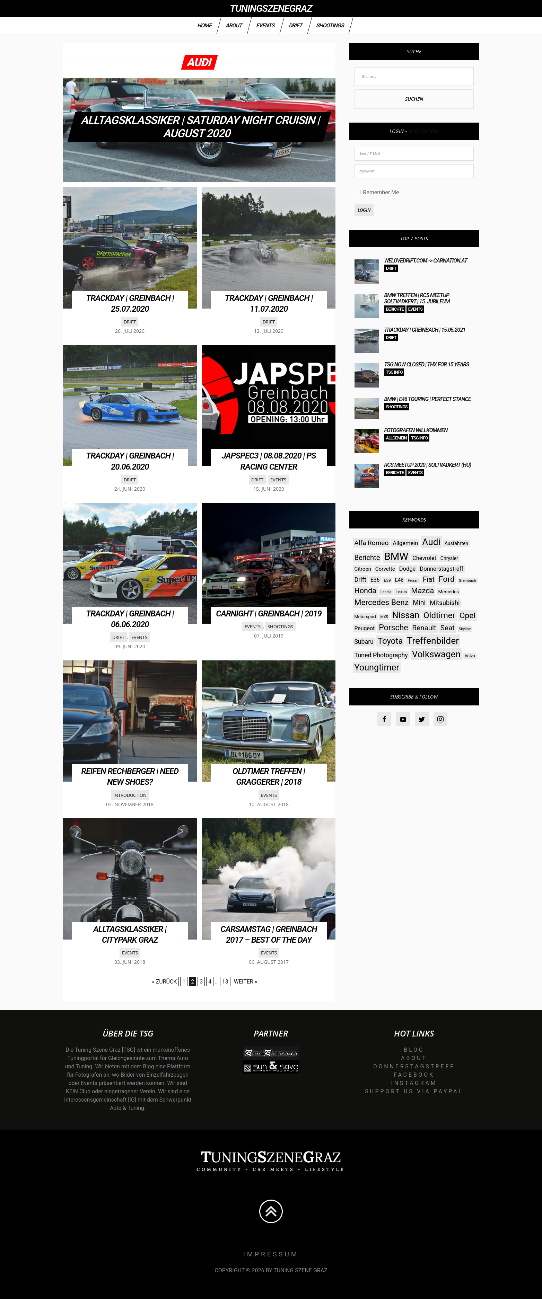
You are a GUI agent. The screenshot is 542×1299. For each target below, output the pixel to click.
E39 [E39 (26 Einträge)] (387, 580)
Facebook (414, 1074)
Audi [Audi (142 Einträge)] (431, 542)
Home (204, 25)
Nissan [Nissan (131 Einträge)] (405, 615)
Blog (414, 1050)
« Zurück (164, 981)
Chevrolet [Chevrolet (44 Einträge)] (424, 558)
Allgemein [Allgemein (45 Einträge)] (405, 543)
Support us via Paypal (414, 1091)
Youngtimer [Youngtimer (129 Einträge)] (376, 667)
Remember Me (377, 192)
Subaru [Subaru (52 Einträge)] (363, 641)
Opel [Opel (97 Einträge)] (467, 615)
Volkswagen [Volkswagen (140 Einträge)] (436, 654)
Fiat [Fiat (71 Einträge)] (429, 579)
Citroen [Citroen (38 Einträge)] (362, 569)
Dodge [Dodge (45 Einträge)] (407, 569)
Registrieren (423, 131)
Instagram (414, 1083)
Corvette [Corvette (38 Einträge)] (385, 569)
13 (225, 981)
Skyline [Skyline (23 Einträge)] (465, 629)
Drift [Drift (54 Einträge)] (360, 579)
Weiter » (245, 981)
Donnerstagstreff (414, 1066)
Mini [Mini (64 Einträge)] (419, 603)
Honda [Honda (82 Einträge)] (365, 590)
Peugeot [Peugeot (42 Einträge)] (364, 628)
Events (265, 25)
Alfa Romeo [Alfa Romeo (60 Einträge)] (371, 543)
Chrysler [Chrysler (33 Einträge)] (449, 558)
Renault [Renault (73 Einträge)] (424, 628)
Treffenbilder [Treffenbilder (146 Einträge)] (433, 640)
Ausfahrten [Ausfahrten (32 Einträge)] (456, 543)
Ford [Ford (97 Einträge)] (447, 579)
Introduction (130, 795)
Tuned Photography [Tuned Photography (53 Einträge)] (381, 655)
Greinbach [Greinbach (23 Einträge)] (467, 580)
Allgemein (396, 438)
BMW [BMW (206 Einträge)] (396, 556)
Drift (295, 25)
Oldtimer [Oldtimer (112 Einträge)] (439, 615)
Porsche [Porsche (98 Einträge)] (393, 627)
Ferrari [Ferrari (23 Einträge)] (413, 580)
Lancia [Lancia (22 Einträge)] (386, 592)
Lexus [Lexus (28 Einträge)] (401, 591)
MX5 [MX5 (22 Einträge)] (384, 617)
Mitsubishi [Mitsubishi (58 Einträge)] (445, 603)
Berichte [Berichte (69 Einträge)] (367, 557)
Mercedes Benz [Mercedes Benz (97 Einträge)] (381, 602)
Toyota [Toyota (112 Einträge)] (390, 641)
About (234, 25)
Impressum (271, 1254)
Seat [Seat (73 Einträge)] (447, 628)
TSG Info (394, 372)
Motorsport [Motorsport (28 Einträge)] (365, 616)
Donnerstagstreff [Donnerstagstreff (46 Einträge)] (441, 569)
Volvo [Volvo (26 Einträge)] (470, 655)
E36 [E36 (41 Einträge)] (375, 580)
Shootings (330, 25)
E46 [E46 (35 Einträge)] (399, 580)
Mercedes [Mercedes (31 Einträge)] (448, 591)
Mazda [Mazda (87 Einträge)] (422, 590)
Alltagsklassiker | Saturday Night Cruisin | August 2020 (201, 127)
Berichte (394, 309)
